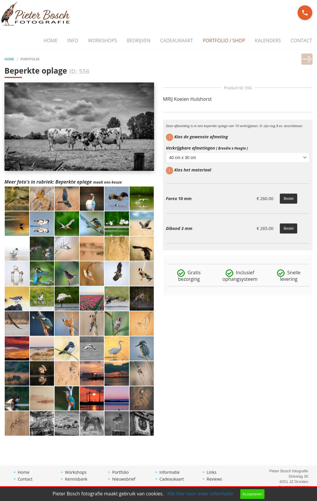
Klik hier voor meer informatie (200, 493)
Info (72, 40)
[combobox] (238, 157)
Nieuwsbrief (123, 483)
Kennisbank (76, 483)
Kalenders (268, 40)
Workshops (102, 40)
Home (50, 40)
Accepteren (252, 494)
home (9, 59)
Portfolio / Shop (224, 40)
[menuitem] (50, 41)
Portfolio (120, 476)
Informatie (169, 476)
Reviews (214, 483)
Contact (301, 40)
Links (211, 476)
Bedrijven (139, 40)
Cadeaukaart (176, 40)
